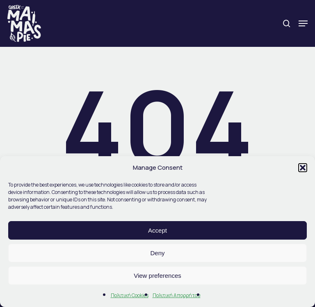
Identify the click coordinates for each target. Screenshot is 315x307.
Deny (157, 252)
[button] (303, 168)
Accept (157, 230)
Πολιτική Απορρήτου (177, 295)
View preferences (157, 275)
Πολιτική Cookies (129, 295)
